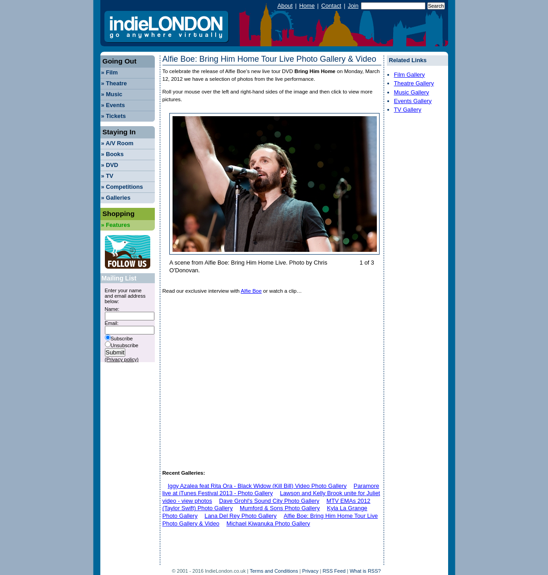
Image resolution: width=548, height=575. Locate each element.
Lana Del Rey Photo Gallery (241, 515)
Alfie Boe (251, 291)
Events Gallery (413, 101)
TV (107, 175)
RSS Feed (334, 571)
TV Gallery (407, 109)
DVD (109, 165)
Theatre (114, 83)
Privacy (310, 571)
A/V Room (117, 143)
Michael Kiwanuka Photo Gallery (268, 523)
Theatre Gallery (414, 83)
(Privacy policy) (122, 359)
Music (112, 94)
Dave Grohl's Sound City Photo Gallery (269, 500)
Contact (331, 5)
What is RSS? (365, 571)
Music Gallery (412, 92)
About (284, 5)
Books (112, 154)
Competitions (122, 186)
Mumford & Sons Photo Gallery (280, 508)
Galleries (116, 197)
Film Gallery (409, 74)
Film (109, 72)
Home (307, 5)
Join (353, 5)
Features (115, 224)
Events (113, 105)
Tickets (113, 116)
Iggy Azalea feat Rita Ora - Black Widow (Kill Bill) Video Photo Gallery (257, 485)
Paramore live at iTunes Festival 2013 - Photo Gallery (271, 489)
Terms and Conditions (274, 571)
